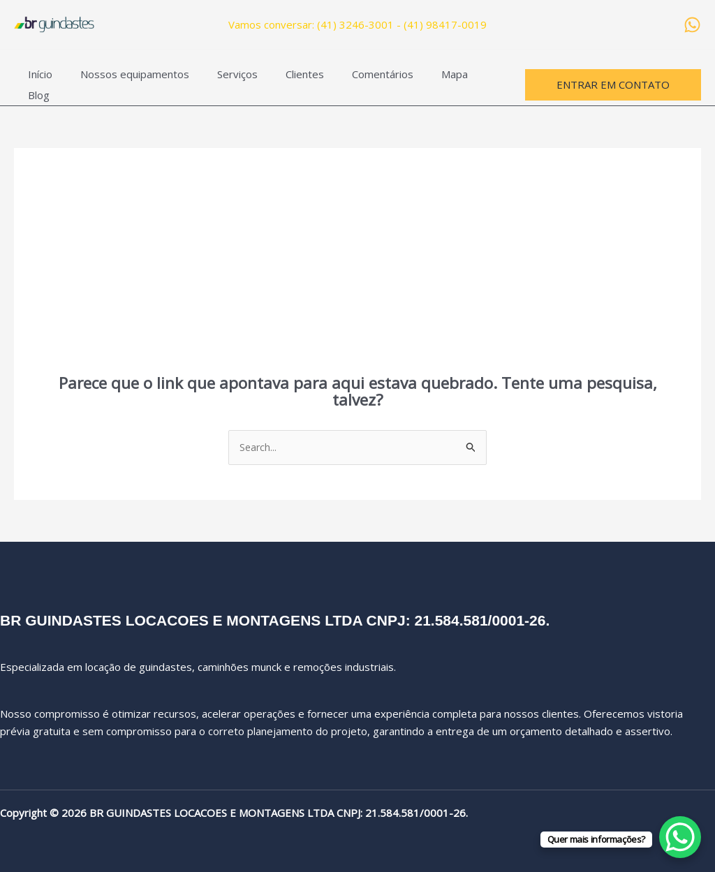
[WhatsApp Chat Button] (680, 837)
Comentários (351, 80)
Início (36, 80)
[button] (613, 79)
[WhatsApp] (692, 25)
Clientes (280, 80)
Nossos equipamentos (124, 80)
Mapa (416, 80)
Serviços (220, 80)
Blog (461, 80)
